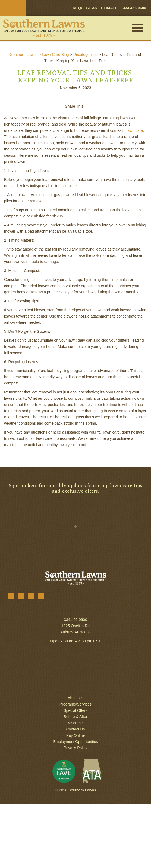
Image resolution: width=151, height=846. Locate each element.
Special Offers (75, 710)
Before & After (75, 716)
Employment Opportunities (75, 741)
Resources (76, 723)
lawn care (135, 130)
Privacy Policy (75, 748)
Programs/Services (75, 704)
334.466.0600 (75, 619)
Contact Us (75, 729)
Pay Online (75, 735)
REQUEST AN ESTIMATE (95, 8)
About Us (75, 698)
